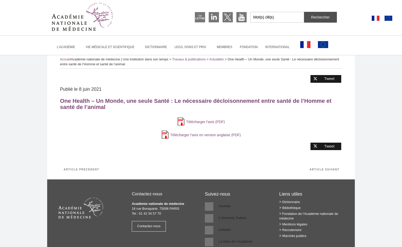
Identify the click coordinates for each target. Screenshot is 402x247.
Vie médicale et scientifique (112, 47)
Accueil (65, 59)
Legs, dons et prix (192, 47)
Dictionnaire (156, 47)
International (279, 47)
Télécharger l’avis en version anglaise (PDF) (205, 135)
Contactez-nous (148, 226)
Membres (224, 47)
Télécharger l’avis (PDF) (205, 122)
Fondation (249, 47)
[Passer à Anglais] (388, 18)
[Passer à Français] (375, 18)
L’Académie (68, 47)
